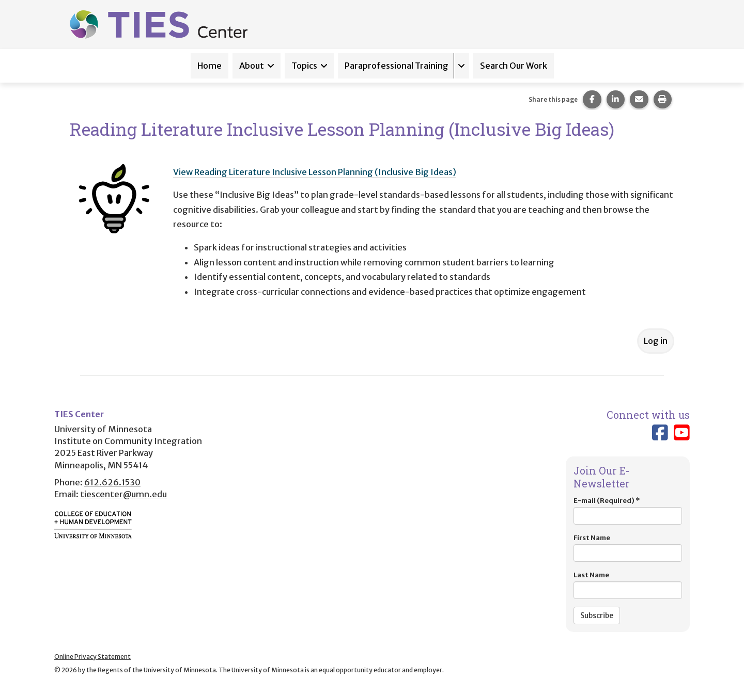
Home (209, 65)
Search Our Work (513, 65)
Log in (656, 341)
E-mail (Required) (628, 510)
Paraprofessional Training (396, 65)
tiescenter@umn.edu (123, 494)
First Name (628, 547)
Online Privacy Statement (92, 656)
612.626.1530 (112, 482)
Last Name (628, 585)
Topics (304, 65)
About (251, 65)
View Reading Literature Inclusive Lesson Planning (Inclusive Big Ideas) (314, 172)
